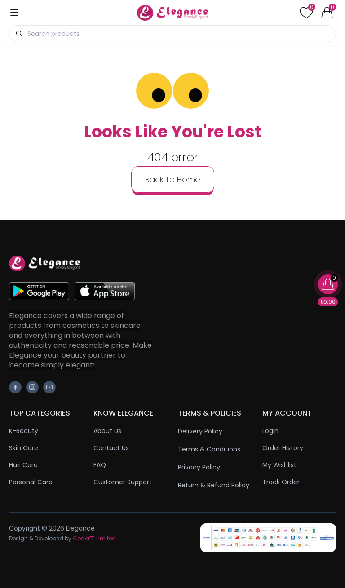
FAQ (99, 464)
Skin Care (23, 447)
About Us (107, 430)
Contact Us (111, 447)
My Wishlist (279, 464)
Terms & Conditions (209, 449)
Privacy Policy (199, 467)
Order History (282, 447)
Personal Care (31, 481)
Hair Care (23, 464)
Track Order (281, 481)
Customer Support (122, 481)
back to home (172, 179)
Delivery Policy (200, 431)
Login (270, 430)
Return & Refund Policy (213, 485)
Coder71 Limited (94, 538)
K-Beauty (23, 430)
